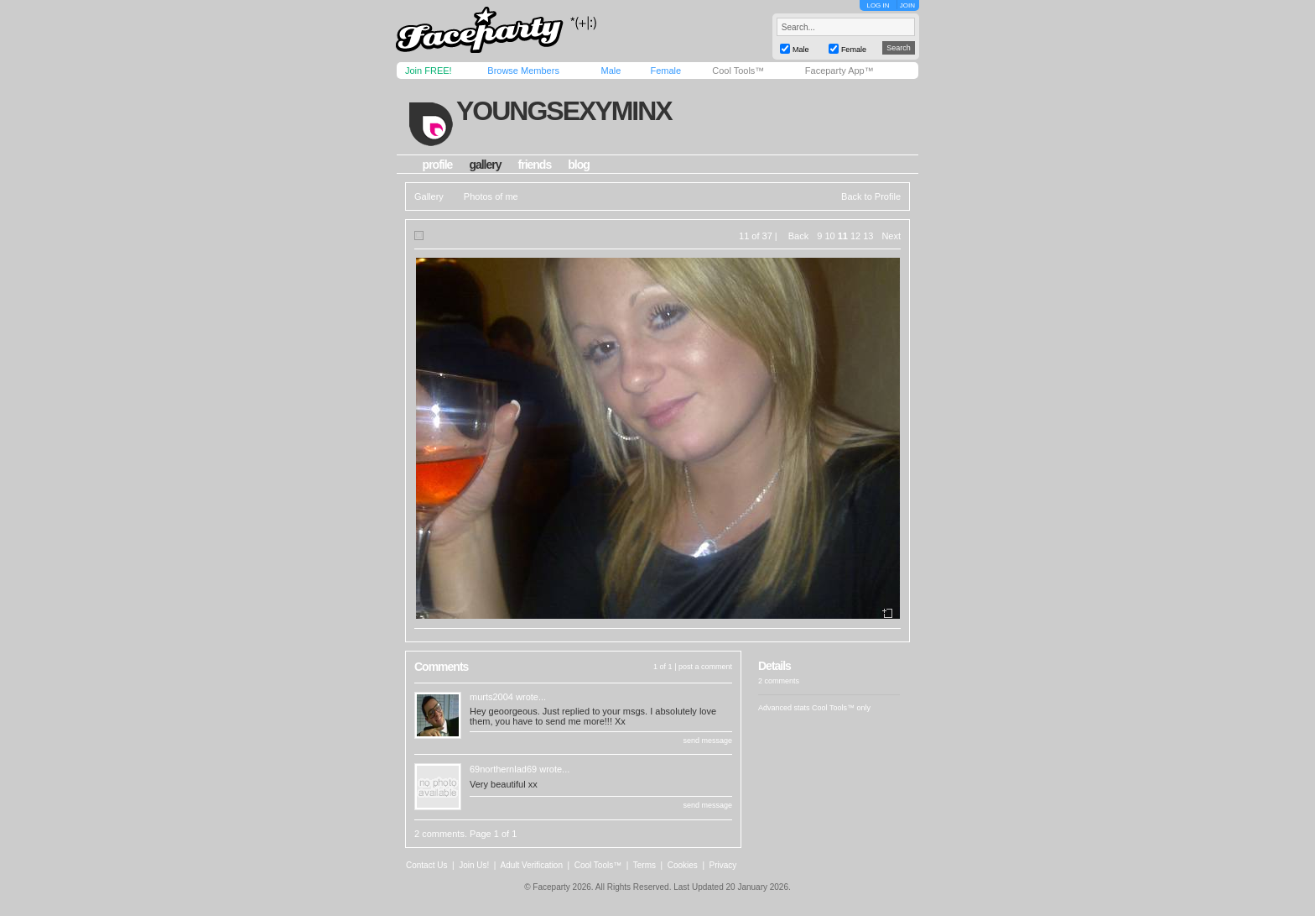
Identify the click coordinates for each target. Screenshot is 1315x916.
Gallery (429, 196)
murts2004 (491, 697)
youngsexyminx (564, 111)
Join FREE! (428, 70)
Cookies (683, 865)
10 (829, 236)
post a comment (705, 666)
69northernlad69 (503, 769)
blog (579, 164)
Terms (644, 865)
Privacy (723, 865)
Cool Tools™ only (841, 708)
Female (665, 70)
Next (891, 236)
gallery (485, 164)
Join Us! (474, 865)
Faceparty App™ (839, 70)
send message (707, 740)
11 (843, 236)
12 (855, 236)
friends (535, 164)
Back (798, 236)
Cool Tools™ (738, 70)
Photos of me (491, 196)
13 (868, 236)
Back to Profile (871, 196)
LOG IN (877, 5)
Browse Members (523, 70)
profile (438, 164)
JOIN (907, 5)
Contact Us (426, 865)
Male (610, 70)
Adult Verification (531, 865)
